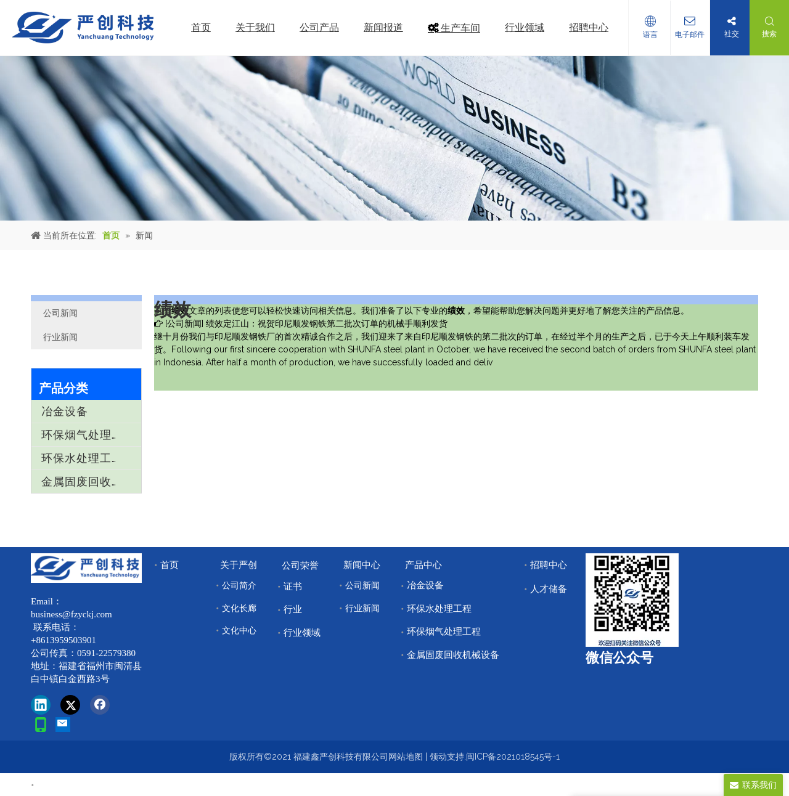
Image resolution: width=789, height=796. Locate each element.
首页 (169, 565)
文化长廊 (239, 608)
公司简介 (239, 585)
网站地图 (405, 756)
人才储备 (548, 589)
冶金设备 (64, 411)
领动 (438, 756)
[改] (632, 600)
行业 (293, 609)
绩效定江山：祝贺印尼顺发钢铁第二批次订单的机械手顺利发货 (327, 323)
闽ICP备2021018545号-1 (513, 756)
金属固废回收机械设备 (91, 481)
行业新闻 (60, 337)
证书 (293, 586)
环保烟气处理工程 (88, 434)
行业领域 (302, 632)
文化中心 (239, 630)
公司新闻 (60, 313)
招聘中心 (548, 565)
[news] (394, 138)
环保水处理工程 (82, 458)
